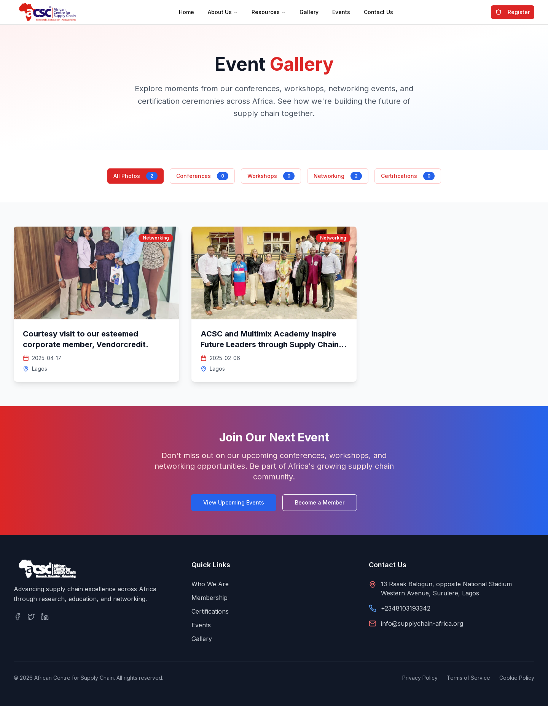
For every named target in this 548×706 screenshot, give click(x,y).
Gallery (309, 12)
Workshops (271, 176)
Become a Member (319, 502)
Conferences (202, 176)
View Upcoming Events (233, 502)
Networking (338, 176)
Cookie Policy (516, 677)
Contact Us (378, 12)
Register (512, 12)
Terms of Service (468, 677)
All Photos (135, 176)
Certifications (408, 176)
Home (186, 12)
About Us (223, 12)
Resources (269, 12)
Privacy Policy (420, 677)
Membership (209, 597)
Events (341, 12)
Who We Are (210, 584)
